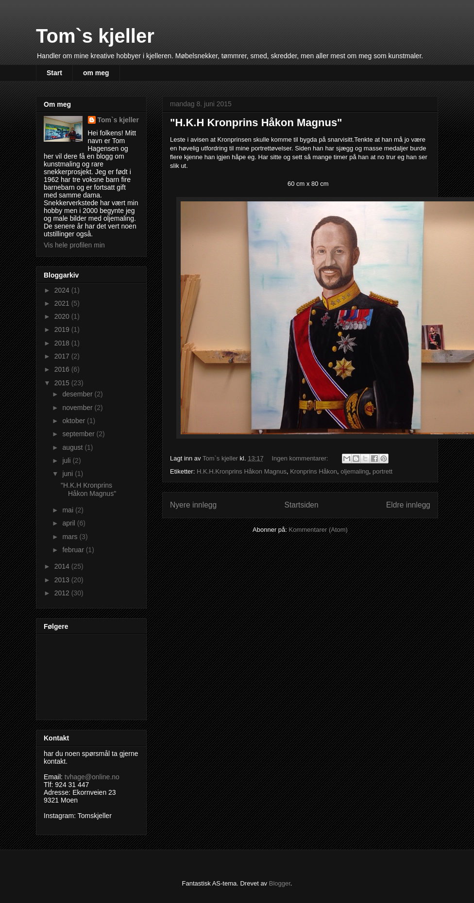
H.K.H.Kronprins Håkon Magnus (242, 471)
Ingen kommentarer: (300, 458)
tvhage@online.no (92, 777)
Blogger (279, 883)
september (79, 434)
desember (78, 394)
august (73, 447)
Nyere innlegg (193, 505)
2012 (62, 593)
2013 (62, 580)
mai (68, 510)
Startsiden (301, 505)
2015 (62, 383)
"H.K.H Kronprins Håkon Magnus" (256, 122)
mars (70, 537)
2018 (62, 343)
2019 (62, 329)
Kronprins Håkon (313, 471)
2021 (62, 303)
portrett (382, 471)
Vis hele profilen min (74, 245)
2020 (62, 316)
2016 (62, 369)
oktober (74, 421)
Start (54, 73)
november (78, 407)
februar (73, 550)
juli (67, 460)
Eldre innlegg (408, 505)
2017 (62, 356)
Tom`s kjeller (95, 36)
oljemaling (354, 471)
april (69, 523)
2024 (62, 290)
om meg (96, 73)
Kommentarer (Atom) (318, 529)
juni (68, 473)
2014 (62, 566)
